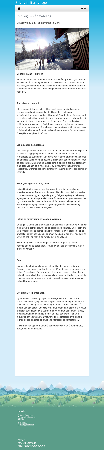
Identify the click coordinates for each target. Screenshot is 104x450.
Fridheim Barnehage (31, 2)
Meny (83, 8)
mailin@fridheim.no (27, 425)
